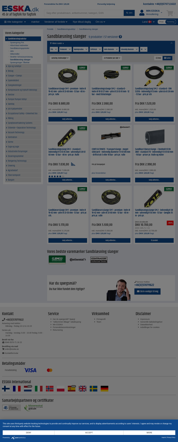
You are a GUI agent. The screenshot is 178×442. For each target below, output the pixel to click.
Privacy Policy (171, 437)
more (149, 432)
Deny (28, 432)
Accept (89, 432)
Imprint (164, 437)
